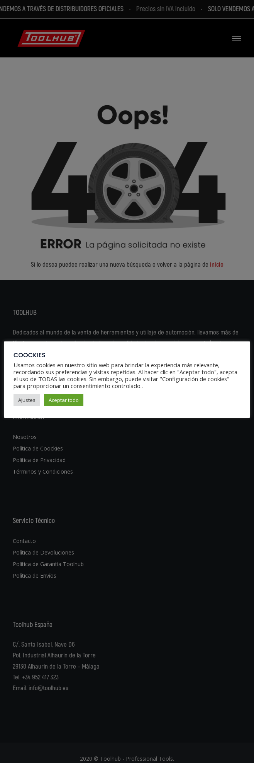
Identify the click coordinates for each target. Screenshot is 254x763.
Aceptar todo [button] (64, 400)
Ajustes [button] (27, 400)
